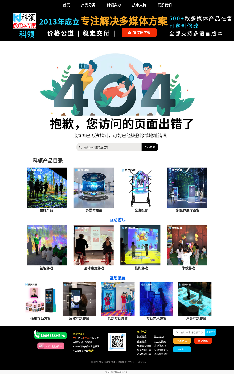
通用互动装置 (142, 346)
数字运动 (159, 336)
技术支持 (139, 4)
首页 (66, 4)
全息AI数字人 (161, 350)
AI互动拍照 (159, 341)
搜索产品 (210, 332)
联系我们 (164, 4)
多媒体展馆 (160, 346)
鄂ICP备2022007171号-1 (116, 372)
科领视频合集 (54, 346)
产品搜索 (150, 147)
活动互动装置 (144, 354)
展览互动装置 (142, 350)
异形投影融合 (160, 354)
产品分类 (88, 4)
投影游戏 (141, 336)
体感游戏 (141, 341)
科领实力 (114, 4)
